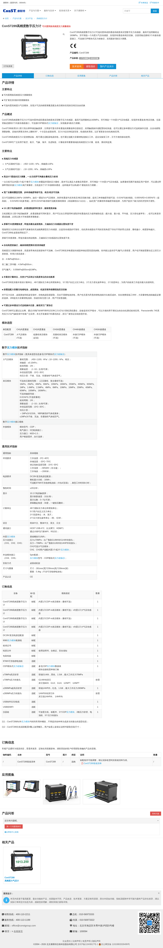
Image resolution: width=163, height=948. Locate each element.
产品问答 (113, 76)
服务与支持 (50, 10)
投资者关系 (65, 10)
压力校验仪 (53, 123)
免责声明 (86, 941)
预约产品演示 (107, 66)
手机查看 (8, 66)
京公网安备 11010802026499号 (114, 944)
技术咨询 (76, 66)
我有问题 (155, 814)
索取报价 (90, 66)
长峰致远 (143, 3)
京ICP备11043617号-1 (88, 944)
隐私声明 (96, 941)
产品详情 (18, 76)
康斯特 (14, 10)
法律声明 (76, 941)
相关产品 (145, 76)
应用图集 (81, 76)
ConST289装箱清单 (91, 763)
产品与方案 (35, 10)
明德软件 (154, 3)
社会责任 (67, 941)
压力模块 (35, 182)
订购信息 (50, 76)
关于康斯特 (80, 10)
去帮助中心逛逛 (12, 832)
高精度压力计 (42, 18)
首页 (7, 18)
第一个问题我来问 (13, 826)
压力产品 (29, 18)
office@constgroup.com (24, 925)
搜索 (155, 11)
